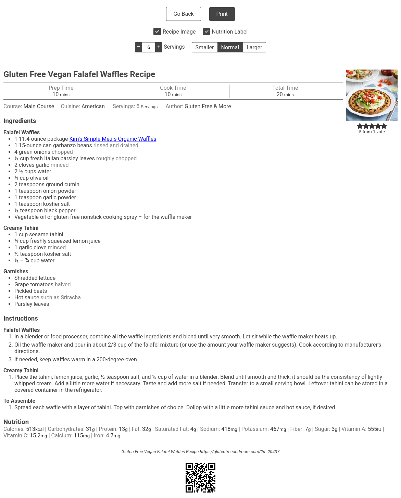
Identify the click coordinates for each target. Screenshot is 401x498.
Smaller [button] (205, 47)
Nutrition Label (230, 31)
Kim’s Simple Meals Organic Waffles (113, 139)
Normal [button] (230, 47)
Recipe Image (179, 31)
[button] (360, 126)
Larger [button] (254, 47)
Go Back (183, 14)
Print (222, 14)
